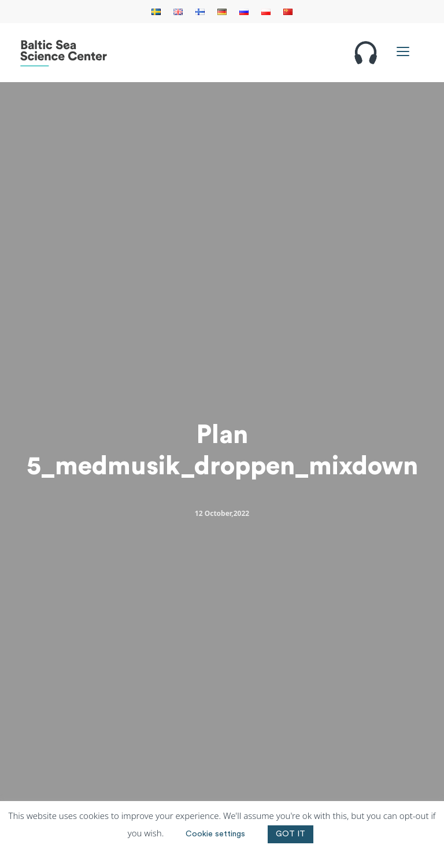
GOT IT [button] (290, 834)
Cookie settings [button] (215, 834)
